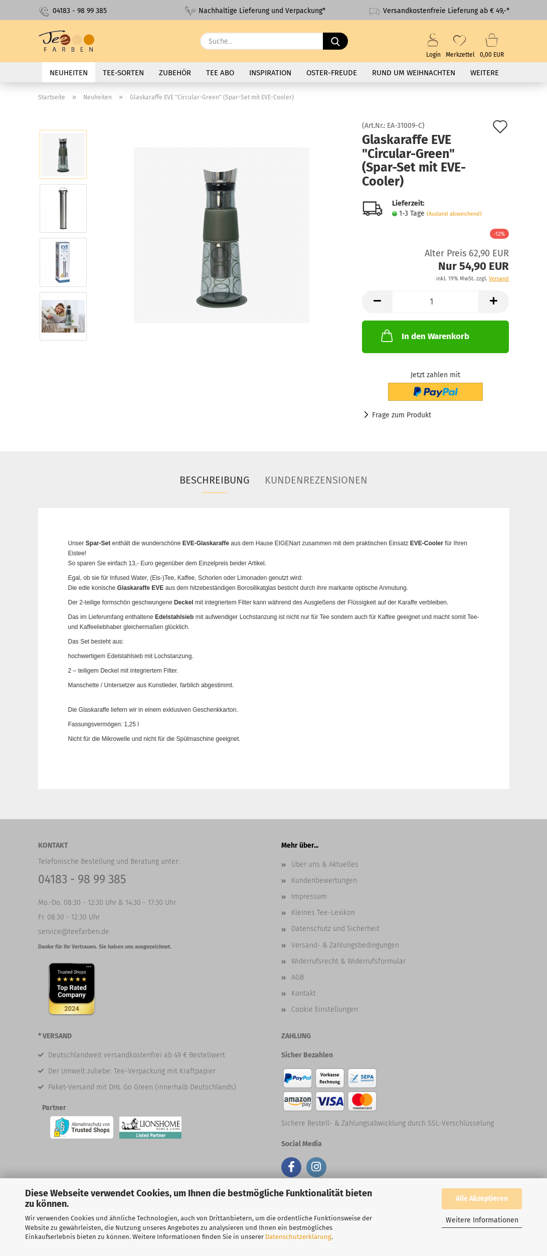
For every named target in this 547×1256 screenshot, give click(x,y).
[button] (377, 301)
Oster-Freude (331, 72)
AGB (297, 977)
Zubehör (175, 72)
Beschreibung (214, 480)
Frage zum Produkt (401, 415)
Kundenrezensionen (316, 480)
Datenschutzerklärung (298, 1236)
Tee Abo (220, 72)
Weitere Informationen (482, 1220)
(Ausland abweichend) (454, 214)
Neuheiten (69, 72)
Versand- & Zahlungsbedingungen (345, 945)
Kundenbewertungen (324, 880)
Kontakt (303, 993)
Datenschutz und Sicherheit (335, 928)
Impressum (309, 896)
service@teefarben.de (73, 931)
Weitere (484, 72)
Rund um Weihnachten (413, 72)
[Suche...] (335, 41)
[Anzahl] (435, 301)
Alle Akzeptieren (482, 1198)
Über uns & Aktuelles (324, 864)
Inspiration (270, 72)
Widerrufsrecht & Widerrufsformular (348, 961)
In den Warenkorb (424, 336)
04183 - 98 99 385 (72, 11)
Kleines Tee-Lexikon (323, 912)
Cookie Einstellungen (324, 1009)
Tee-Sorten (123, 72)
